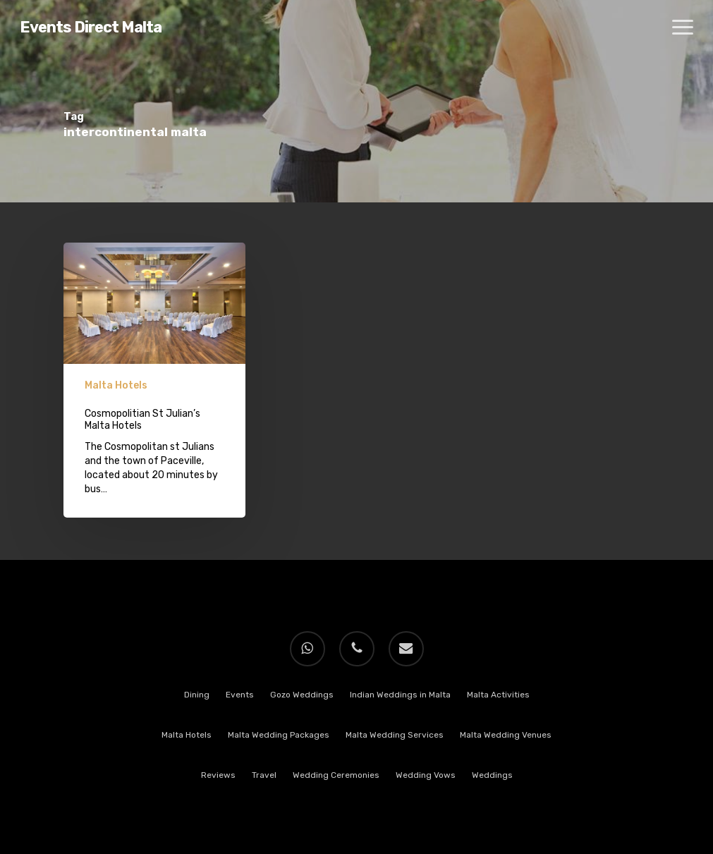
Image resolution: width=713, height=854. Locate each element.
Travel (264, 775)
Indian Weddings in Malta (400, 695)
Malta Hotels (116, 385)
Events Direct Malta (91, 27)
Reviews (218, 775)
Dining (196, 695)
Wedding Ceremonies (336, 775)
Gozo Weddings (302, 695)
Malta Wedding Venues (505, 735)
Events (240, 695)
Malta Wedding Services (395, 735)
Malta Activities (498, 695)
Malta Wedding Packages (278, 735)
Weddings (492, 775)
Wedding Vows (426, 775)
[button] (682, 27)
